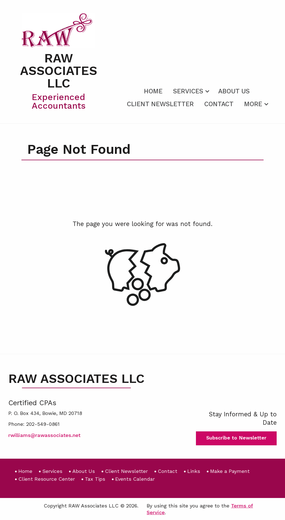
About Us (234, 91)
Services (188, 91)
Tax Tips (95, 479)
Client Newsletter (160, 104)
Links (193, 471)
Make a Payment (230, 471)
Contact (219, 104)
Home (153, 91)
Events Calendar (135, 479)
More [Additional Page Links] (253, 104)
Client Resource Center (46, 479)
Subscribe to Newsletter (236, 438)
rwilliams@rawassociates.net (44, 435)
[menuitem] (153, 90)
